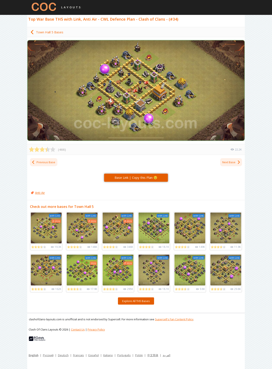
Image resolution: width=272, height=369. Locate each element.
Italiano (108, 355)
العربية (166, 355)
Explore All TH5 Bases (136, 301)
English (33, 355)
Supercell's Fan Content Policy (174, 319)
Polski (139, 355)
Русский (48, 355)
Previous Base (43, 162)
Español (93, 355)
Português (124, 355)
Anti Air (40, 193)
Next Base (231, 162)
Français (78, 355)
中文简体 (152, 355)
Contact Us (78, 329)
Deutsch (63, 355)
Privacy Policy (96, 329)
